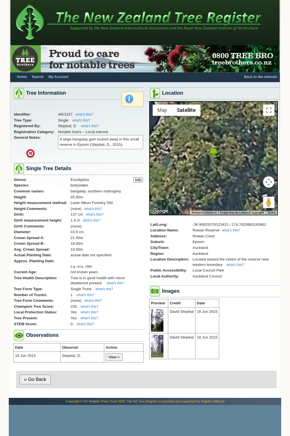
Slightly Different (213, 401)
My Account (58, 77)
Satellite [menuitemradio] (186, 110)
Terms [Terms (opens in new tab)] (271, 212)
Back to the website (260, 77)
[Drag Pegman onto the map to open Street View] (268, 202)
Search (38, 77)
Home (22, 77)
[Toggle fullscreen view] (268, 110)
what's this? (84, 114)
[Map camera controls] (268, 182)
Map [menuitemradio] (162, 110)
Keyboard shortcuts (204, 212)
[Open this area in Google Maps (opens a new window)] (160, 211)
